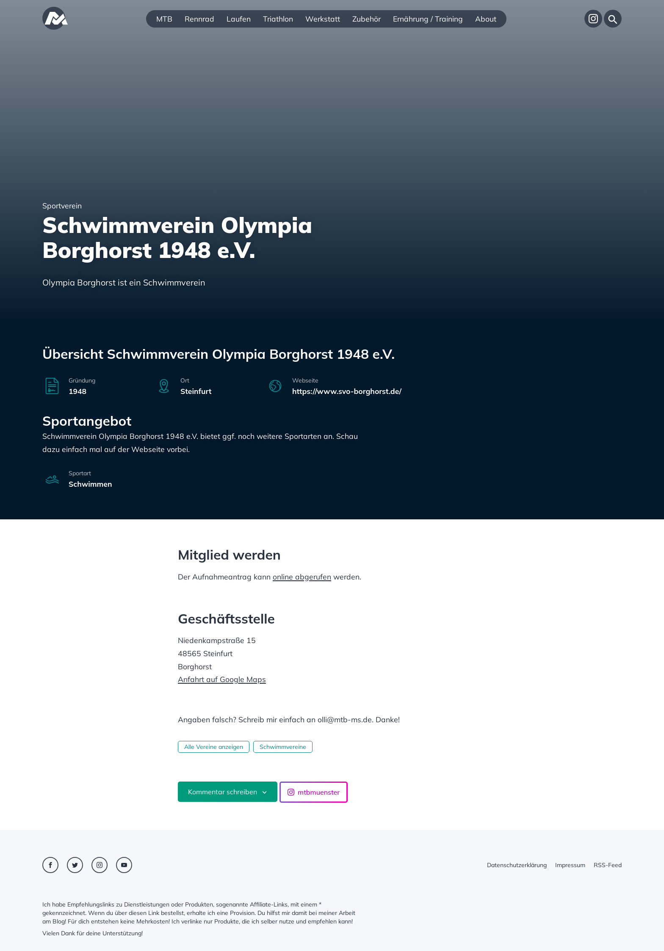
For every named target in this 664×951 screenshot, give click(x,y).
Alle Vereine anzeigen (213, 747)
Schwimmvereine (283, 747)
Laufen (239, 18)
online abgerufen (302, 576)
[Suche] (613, 19)
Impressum (570, 865)
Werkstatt (322, 18)
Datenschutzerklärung (517, 865)
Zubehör (366, 18)
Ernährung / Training (428, 18)
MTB (164, 18)
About (485, 18)
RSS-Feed (608, 865)
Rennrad (199, 18)
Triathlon (278, 18)
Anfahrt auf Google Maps (222, 679)
